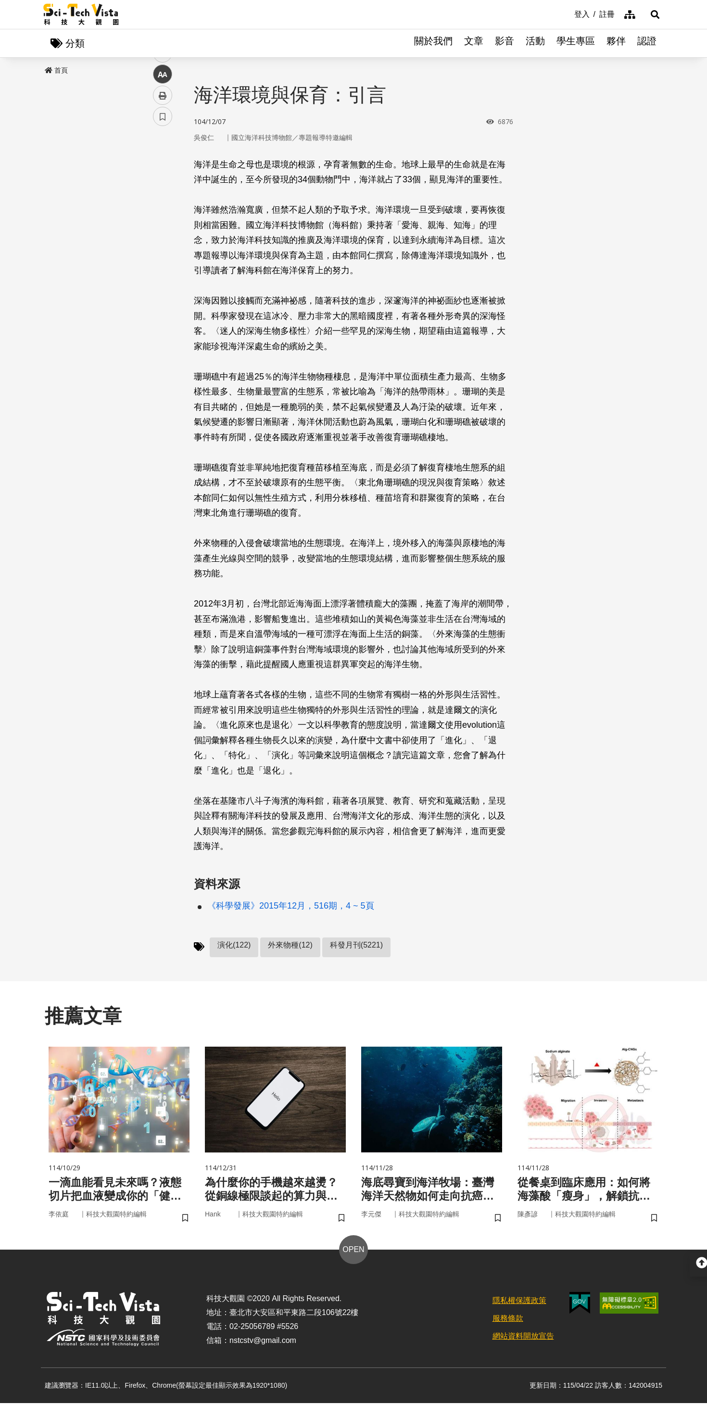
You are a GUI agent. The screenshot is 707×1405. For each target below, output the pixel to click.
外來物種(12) (290, 945)
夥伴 (616, 43)
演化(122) (234, 945)
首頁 (56, 71)
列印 (162, 268)
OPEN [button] (353, 1251)
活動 (535, 43)
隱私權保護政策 (519, 1302)
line (159, 226)
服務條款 (507, 1320)
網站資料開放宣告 (523, 1337)
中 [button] (162, 247)
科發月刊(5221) (356, 945)
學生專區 (575, 43)
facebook (162, 184)
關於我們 (433, 43)
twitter (162, 205)
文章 (473, 43)
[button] (651, 14)
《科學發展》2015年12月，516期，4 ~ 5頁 (290, 906)
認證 (646, 43)
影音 (504, 43)
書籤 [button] (162, 289)
